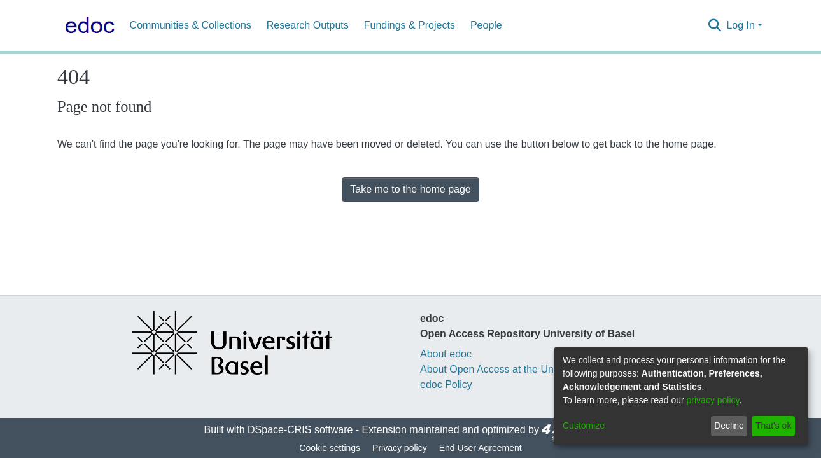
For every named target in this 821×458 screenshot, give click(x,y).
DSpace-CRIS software (300, 429)
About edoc (446, 354)
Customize (584, 425)
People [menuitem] (486, 25)
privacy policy (713, 400)
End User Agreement (480, 448)
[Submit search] (714, 25)
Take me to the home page (410, 189)
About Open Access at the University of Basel (522, 369)
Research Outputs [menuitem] (308, 25)
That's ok (773, 425)
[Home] (87, 25)
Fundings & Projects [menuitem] (409, 25)
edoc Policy (446, 384)
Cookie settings (329, 448)
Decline (729, 425)
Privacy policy (399, 448)
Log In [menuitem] (740, 25)
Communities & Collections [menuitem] (190, 25)
